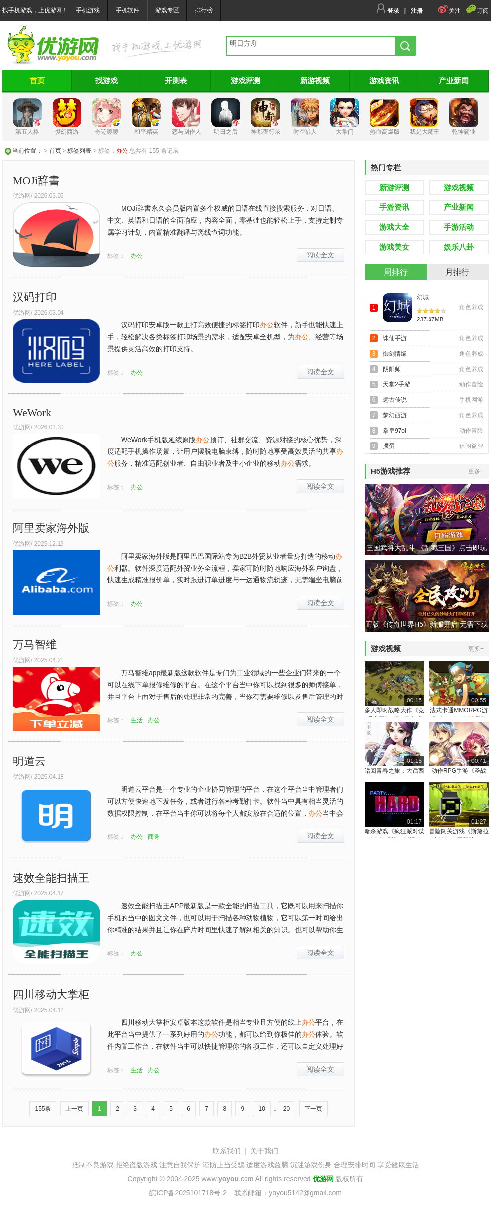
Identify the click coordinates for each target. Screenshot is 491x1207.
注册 (417, 10)
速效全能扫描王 (51, 878)
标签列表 (79, 150)
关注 (449, 10)
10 (261, 1108)
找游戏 (106, 80)
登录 (387, 10)
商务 (154, 836)
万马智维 (35, 644)
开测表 (176, 80)
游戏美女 (394, 247)
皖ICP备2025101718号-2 (188, 1193)
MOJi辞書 (36, 180)
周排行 (396, 272)
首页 (37, 80)
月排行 (457, 272)
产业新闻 (454, 80)
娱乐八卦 (459, 247)
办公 (137, 256)
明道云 (29, 761)
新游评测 (394, 187)
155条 (43, 1108)
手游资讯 (394, 207)
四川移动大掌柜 (51, 994)
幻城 (423, 297)
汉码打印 (35, 297)
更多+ (476, 471)
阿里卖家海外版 (51, 528)
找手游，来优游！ (53, 45)
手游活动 (459, 227)
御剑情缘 (395, 353)
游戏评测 (245, 80)
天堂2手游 (396, 384)
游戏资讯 (384, 80)
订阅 (477, 10)
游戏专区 (167, 10)
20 (286, 1108)
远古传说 (395, 399)
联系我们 (227, 1151)
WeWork (32, 412)
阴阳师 (392, 369)
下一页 (313, 1108)
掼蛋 (389, 446)
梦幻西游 (395, 415)
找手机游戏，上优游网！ (35, 10)
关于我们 (264, 1151)
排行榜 (204, 10)
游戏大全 (394, 227)
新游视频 (315, 80)
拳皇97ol (394, 430)
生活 (137, 720)
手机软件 (127, 10)
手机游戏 (88, 10)
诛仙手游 (395, 338)
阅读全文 (320, 255)
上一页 (74, 1108)
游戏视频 (459, 187)
